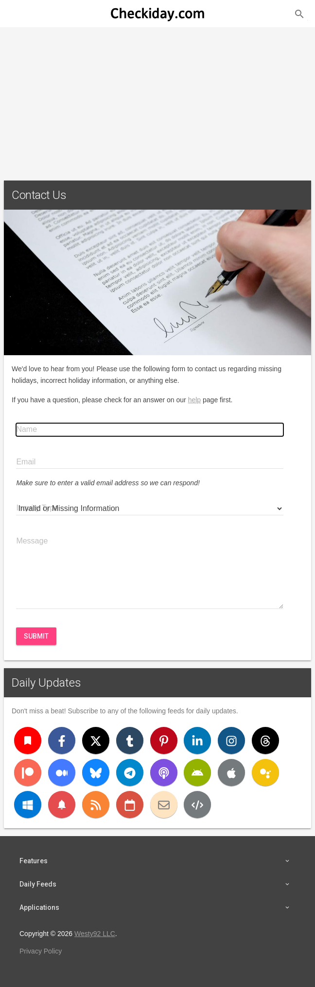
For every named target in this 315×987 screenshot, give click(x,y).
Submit (36, 636)
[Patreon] (27, 772)
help (194, 400)
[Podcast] (163, 772)
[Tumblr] (129, 740)
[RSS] (95, 804)
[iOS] (231, 772)
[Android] (197, 772)
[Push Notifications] (61, 804)
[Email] (163, 804)
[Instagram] (231, 740)
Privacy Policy (40, 951)
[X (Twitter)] (95, 740)
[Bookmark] (27, 740)
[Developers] (197, 804)
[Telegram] (129, 772)
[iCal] (129, 804)
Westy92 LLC (94, 934)
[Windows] (27, 804)
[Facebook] (61, 740)
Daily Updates (46, 683)
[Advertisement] (157, 100)
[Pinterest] (163, 740)
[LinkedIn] (197, 740)
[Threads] (265, 740)
